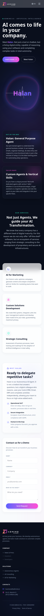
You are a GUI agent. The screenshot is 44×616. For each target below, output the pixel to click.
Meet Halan (28, 59)
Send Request (21, 506)
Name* (8, 456)
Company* (9, 466)
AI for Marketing (9, 578)
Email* (8, 477)
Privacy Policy (16, 608)
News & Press (8, 553)
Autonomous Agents (11, 571)
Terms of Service (27, 608)
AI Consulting (8, 574)
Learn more (11, 59)
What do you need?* (12, 487)
